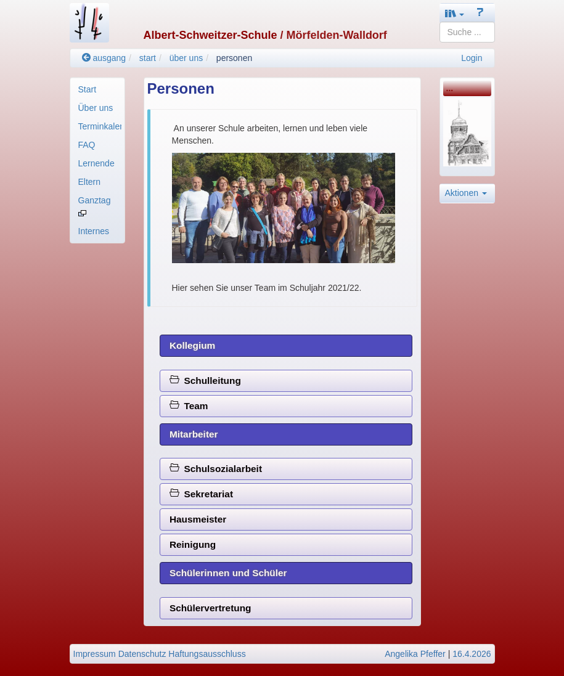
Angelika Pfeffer (415, 654)
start (147, 58)
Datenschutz (142, 654)
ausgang (104, 58)
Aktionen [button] (466, 193)
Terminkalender (99, 126)
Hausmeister (198, 519)
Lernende (96, 163)
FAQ (87, 145)
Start (87, 89)
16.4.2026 (471, 654)
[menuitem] (97, 89)
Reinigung (193, 544)
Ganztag (94, 205)
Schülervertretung (210, 608)
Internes (94, 231)
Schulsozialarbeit (216, 468)
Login (471, 58)
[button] (455, 13)
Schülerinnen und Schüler (228, 573)
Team (189, 406)
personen (234, 58)
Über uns (95, 108)
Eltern (89, 182)
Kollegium (192, 345)
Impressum (94, 654)
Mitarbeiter (194, 434)
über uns (186, 58)
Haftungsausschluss (206, 654)
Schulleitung (205, 380)
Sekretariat (201, 494)
